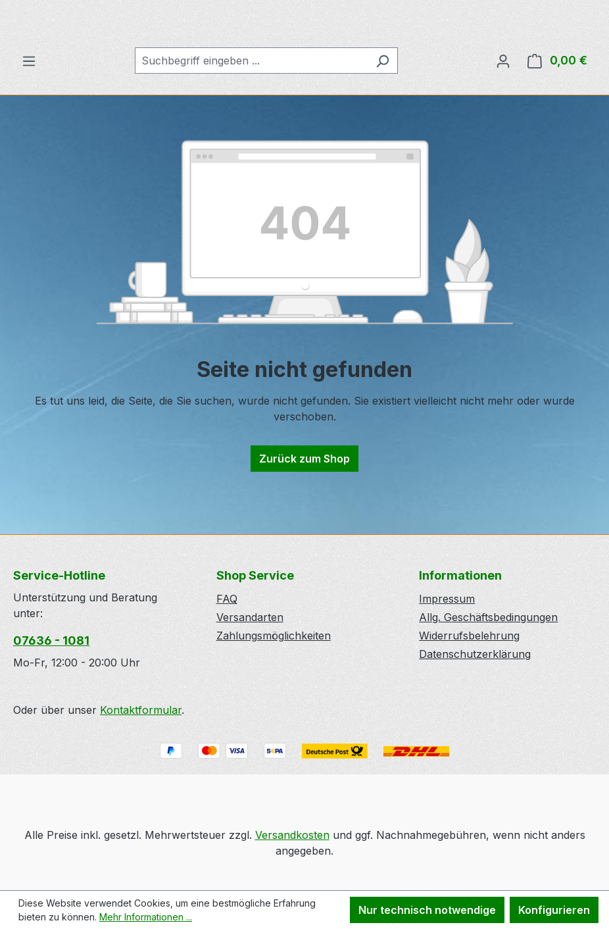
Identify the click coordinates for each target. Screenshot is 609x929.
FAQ (226, 599)
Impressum (447, 599)
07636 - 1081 (51, 641)
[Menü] (29, 110)
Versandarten (249, 617)
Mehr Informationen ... (145, 916)
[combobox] (251, 110)
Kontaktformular (141, 710)
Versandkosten (292, 834)
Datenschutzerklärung (475, 654)
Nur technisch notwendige (427, 909)
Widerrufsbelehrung (469, 636)
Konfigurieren (554, 909)
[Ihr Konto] (503, 110)
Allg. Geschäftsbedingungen (488, 617)
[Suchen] (382, 110)
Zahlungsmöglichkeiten (273, 636)
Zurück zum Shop (304, 508)
